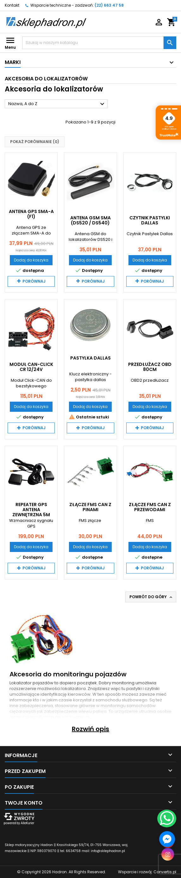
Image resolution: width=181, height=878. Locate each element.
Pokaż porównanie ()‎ (34, 141)
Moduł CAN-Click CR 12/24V (31, 367)
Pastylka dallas (90, 358)
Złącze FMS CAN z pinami (90, 507)
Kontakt (12, 5)
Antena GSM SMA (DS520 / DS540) (90, 220)
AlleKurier (27, 823)
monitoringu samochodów (128, 706)
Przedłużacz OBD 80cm (150, 367)
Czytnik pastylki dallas (149, 220)
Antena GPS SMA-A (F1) (31, 214)
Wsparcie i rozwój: (147, 872)
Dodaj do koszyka (31, 260)
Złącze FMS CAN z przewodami (150, 507)
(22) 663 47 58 (109, 5)
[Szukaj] (93, 42)
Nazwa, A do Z (57, 104)
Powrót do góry (151, 597)
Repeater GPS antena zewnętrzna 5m (31, 509)
